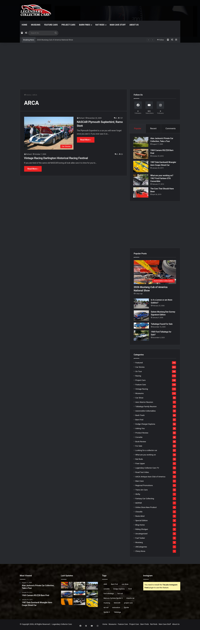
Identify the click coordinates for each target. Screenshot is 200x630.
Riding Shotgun (141, 530)
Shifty (137, 495)
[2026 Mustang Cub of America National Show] (155, 273)
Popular (137, 128)
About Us (134, 25)
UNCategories (141, 547)
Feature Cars (51, 25)
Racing (138, 376)
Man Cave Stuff (118, 25)
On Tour (138, 372)
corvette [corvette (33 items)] (107, 590)
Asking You (140, 429)
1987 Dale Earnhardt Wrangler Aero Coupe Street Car (163, 166)
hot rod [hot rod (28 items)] (120, 594)
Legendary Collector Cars (62, 625)
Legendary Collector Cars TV (147, 469)
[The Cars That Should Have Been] (141, 193)
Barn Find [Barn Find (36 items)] (114, 585)
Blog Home (140, 526)
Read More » (85, 140)
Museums (35, 25)
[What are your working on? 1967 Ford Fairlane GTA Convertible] (141, 180)
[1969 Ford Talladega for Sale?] (141, 336)
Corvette (138, 438)
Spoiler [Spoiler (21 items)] (126, 608)
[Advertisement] (100, 66)
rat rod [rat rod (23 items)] (106, 608)
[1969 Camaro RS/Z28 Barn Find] (141, 154)
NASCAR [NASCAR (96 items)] (117, 604)
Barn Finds (84, 25)
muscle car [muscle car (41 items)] (130, 599)
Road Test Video (142, 473)
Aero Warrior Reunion (144, 403)
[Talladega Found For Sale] (141, 326)
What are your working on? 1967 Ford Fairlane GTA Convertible (162, 179)
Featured (139, 363)
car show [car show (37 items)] (125, 585)
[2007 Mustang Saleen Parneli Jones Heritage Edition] (67, 602)
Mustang (139, 543)
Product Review (141, 433)
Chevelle (138, 512)
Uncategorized (141, 534)
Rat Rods (99, 25)
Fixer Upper (140, 464)
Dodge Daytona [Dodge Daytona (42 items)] (118, 590)
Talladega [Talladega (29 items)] (117, 613)
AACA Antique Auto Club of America (150, 477)
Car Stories (140, 368)
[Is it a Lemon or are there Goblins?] (141, 304)
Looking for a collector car (146, 451)
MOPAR (138, 504)
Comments (171, 128)
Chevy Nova (140, 552)
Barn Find (139, 420)
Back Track (140, 416)
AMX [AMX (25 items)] (105, 585)
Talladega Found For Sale (162, 325)
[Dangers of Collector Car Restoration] (79, 586)
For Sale (138, 447)
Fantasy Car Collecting (144, 499)
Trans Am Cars (141, 490)
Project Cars (68, 25)
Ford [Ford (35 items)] (130, 590)
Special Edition (141, 521)
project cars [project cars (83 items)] (128, 604)
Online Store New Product (146, 508)
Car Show (139, 398)
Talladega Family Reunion (146, 407)
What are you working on (145, 455)
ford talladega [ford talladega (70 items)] (109, 594)
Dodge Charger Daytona (145, 425)
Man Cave (139, 482)
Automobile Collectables (145, 412)
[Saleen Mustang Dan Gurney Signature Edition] (141, 316)
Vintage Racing (141, 390)
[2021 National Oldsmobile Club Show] (79, 602)
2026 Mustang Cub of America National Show (55, 40)
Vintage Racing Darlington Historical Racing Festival (56, 158)
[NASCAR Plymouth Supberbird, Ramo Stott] (48, 133)
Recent (153, 128)
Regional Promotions (144, 486)
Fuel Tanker (140, 539)
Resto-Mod (139, 517)
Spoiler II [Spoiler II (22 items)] (107, 613)
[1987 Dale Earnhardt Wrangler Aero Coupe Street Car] (141, 167)
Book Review (140, 442)
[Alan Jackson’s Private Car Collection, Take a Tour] (141, 142)
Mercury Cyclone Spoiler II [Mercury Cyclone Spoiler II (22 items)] (113, 599)
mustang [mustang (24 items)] (107, 604)
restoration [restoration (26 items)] (116, 608)
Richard (81, 118)
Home (24, 25)
